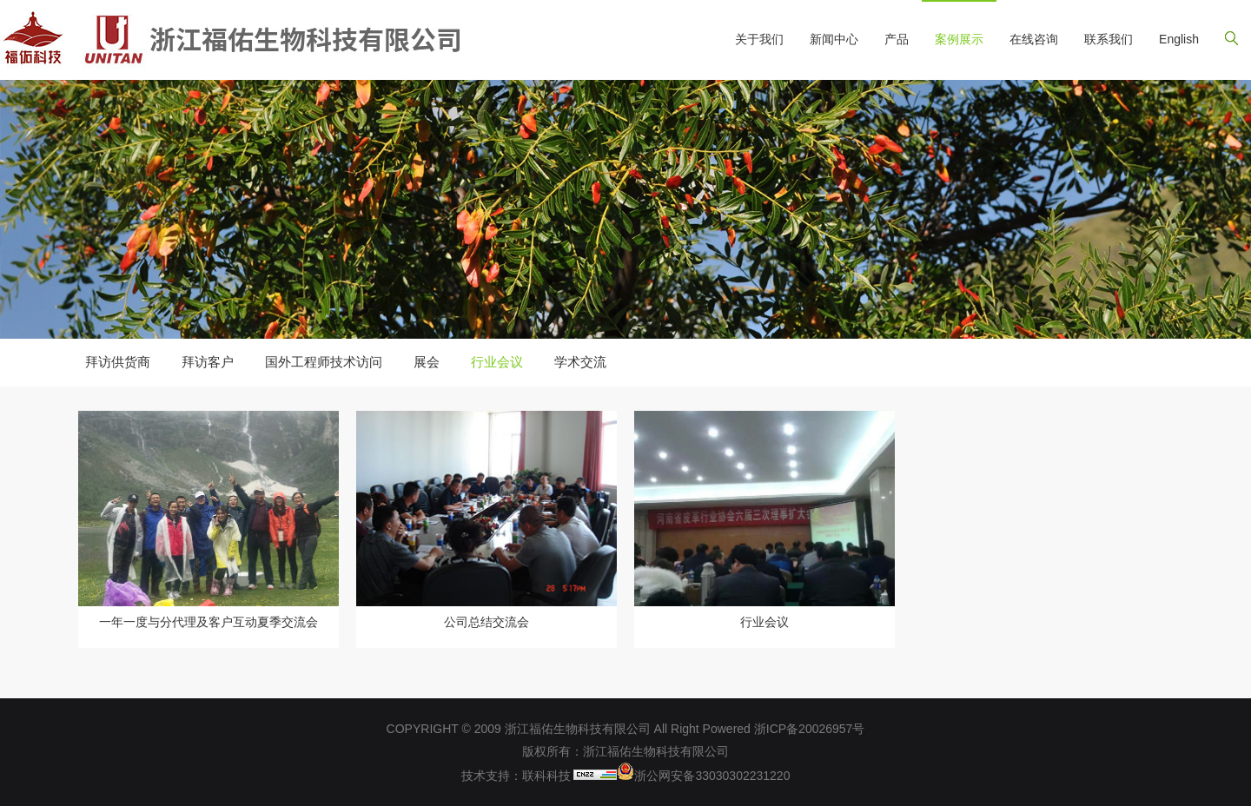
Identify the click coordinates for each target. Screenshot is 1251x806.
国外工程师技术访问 (323, 361)
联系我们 (1108, 39)
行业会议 (497, 361)
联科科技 (546, 776)
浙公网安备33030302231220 (703, 776)
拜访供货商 (117, 361)
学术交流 (580, 361)
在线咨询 (1033, 39)
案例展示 (959, 39)
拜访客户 (208, 361)
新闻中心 (834, 39)
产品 (896, 39)
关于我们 (759, 39)
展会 (427, 361)
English (1179, 39)
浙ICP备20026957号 (809, 729)
